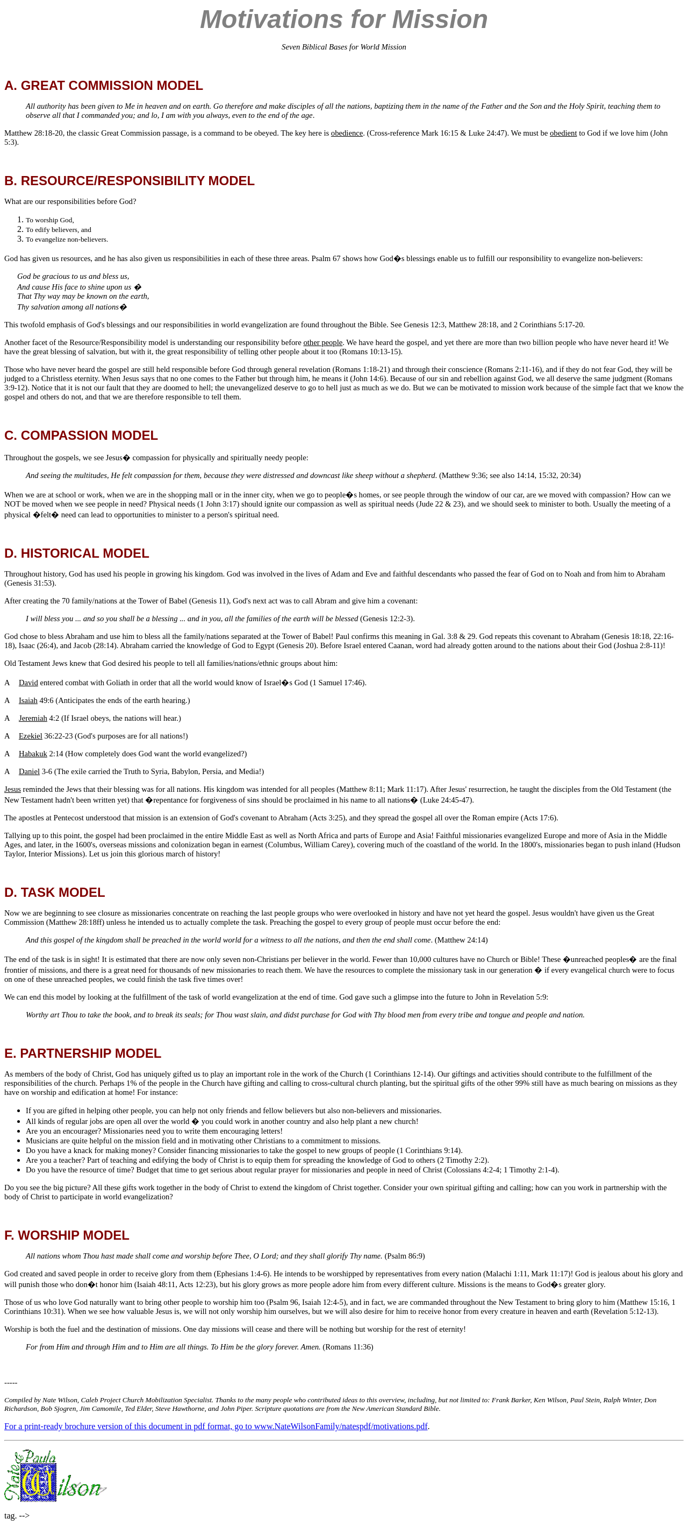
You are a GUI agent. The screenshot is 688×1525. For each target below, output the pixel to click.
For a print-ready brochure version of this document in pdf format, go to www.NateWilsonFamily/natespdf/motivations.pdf (216, 1426)
